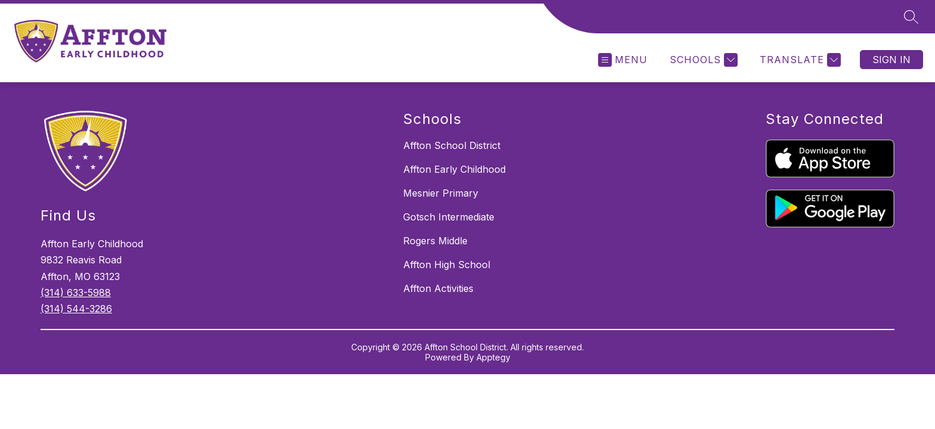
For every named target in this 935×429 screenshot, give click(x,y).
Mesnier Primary (440, 193)
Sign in (891, 60)
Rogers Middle (435, 241)
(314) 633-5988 (76, 293)
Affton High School (446, 265)
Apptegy (493, 357)
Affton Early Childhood (454, 169)
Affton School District (451, 145)
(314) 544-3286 (76, 309)
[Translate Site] (799, 59)
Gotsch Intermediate (448, 217)
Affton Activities (438, 288)
